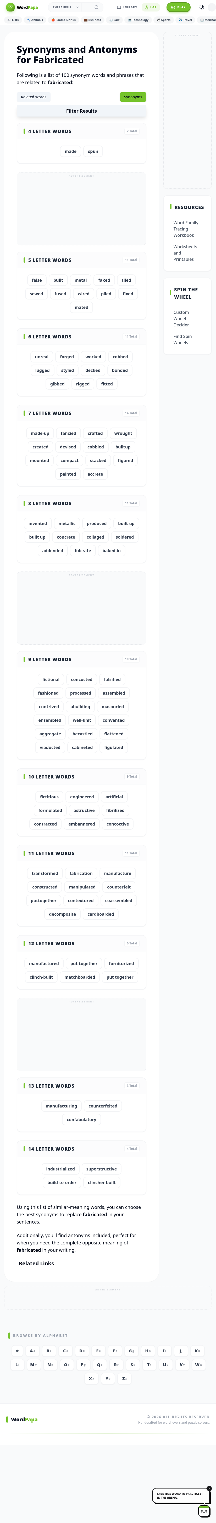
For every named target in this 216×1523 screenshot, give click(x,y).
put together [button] (120, 977)
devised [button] (68, 447)
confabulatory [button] (81, 1119)
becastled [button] (83, 734)
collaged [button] (95, 537)
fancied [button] (68, 433)
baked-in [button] (112, 550)
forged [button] (67, 357)
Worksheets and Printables (185, 253)
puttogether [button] (44, 900)
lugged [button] (42, 370)
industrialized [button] (60, 1169)
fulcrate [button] (83, 550)
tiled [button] (126, 280)
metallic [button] (67, 523)
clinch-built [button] (41, 977)
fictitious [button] (49, 797)
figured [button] (125, 460)
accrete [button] (95, 474)
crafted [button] (95, 433)
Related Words (33, 96)
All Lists (13, 20)
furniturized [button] (121, 963)
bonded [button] (120, 370)
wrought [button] (123, 433)
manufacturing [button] (61, 1106)
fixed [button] (128, 294)
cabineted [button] (82, 747)
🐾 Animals (35, 20)
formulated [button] (50, 810)
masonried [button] (113, 706)
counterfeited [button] (102, 1106)
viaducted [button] (50, 747)
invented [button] (38, 523)
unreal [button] (42, 357)
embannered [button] (81, 824)
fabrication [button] (81, 873)
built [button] (58, 280)
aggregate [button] (50, 734)
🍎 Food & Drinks (63, 20)
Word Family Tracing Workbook (186, 229)
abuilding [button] (80, 706)
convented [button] (114, 720)
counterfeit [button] (119, 887)
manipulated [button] (82, 887)
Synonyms (133, 96)
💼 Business (92, 20)
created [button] (40, 447)
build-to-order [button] (61, 1182)
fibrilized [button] (115, 810)
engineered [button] (82, 797)
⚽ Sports (163, 20)
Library (127, 7)
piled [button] (106, 294)
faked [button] (104, 280)
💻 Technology (138, 20)
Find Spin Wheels (183, 339)
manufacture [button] (117, 873)
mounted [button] (39, 460)
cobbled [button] (95, 447)
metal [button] (81, 280)
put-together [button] (83, 963)
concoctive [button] (118, 824)
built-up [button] (126, 523)
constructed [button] (44, 887)
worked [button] (93, 357)
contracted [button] (45, 824)
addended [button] (52, 550)
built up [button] (37, 537)
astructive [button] (84, 810)
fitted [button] (107, 384)
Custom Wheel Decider (181, 318)
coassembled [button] (118, 900)
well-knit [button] (82, 720)
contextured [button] (81, 900)
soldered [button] (125, 537)
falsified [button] (112, 679)
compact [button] (69, 460)
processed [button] (80, 693)
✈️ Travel (185, 20)
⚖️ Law (114, 20)
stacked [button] (98, 460)
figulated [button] (113, 747)
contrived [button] (49, 706)
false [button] (37, 280)
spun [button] (93, 151)
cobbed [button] (120, 357)
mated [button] (81, 307)
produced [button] (97, 523)
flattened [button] (114, 734)
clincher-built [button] (102, 1182)
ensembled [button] (49, 720)
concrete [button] (66, 537)
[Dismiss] (209, 1488)
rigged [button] (83, 384)
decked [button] (93, 370)
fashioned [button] (48, 693)
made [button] (70, 151)
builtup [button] (123, 447)
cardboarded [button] (100, 914)
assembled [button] (114, 693)
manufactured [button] (44, 963)
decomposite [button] (62, 914)
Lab (151, 7)
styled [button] (67, 370)
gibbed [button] (57, 384)
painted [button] (68, 474)
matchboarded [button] (79, 977)
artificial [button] (114, 797)
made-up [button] (40, 433)
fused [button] (60, 294)
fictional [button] (51, 679)
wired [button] (84, 294)
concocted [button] (81, 679)
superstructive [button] (101, 1169)
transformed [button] (45, 873)
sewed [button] (36, 294)
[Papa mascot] (204, 1511)
